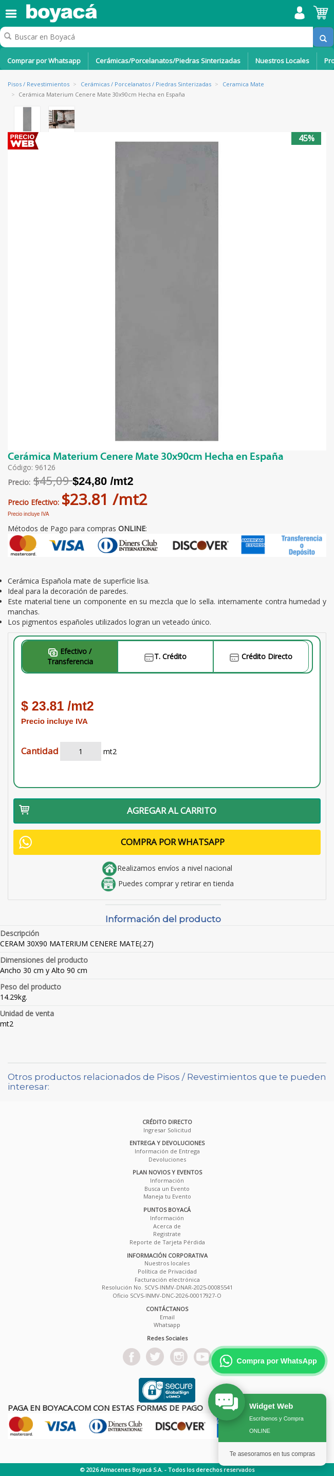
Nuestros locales (167, 1263)
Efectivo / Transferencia (70, 656)
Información (167, 1180)
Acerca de (167, 1226)
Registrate (167, 1234)
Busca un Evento (167, 1188)
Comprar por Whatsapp (44, 60)
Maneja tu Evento (167, 1196)
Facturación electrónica (167, 1279)
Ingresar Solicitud (167, 1130)
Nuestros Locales (282, 60)
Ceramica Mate (243, 84)
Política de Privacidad (167, 1271)
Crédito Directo (261, 656)
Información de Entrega (167, 1151)
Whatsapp (167, 1325)
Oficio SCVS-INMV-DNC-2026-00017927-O (167, 1295)
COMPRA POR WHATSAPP (122, 842)
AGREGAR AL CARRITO (117, 810)
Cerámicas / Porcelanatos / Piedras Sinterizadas (146, 84)
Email (167, 1317)
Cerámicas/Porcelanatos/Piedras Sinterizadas (168, 60)
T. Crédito (165, 656)
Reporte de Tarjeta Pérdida (167, 1242)
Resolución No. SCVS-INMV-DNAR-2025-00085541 (167, 1287)
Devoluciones (167, 1159)
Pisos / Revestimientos (38, 84)
